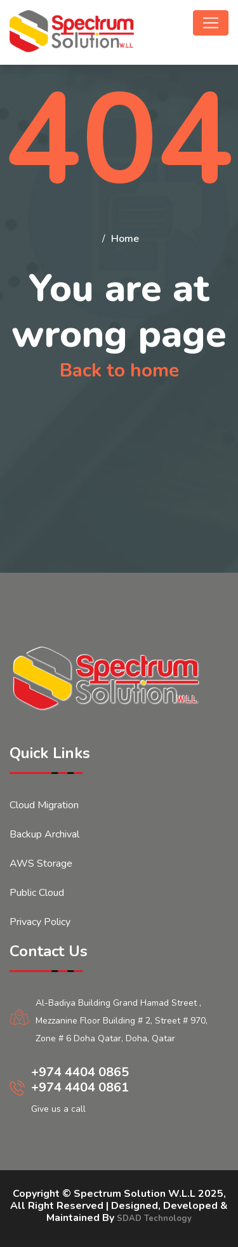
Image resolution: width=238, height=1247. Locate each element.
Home (125, 239)
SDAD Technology (154, 1218)
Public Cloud (37, 893)
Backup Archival (44, 834)
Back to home (119, 370)
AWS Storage (41, 863)
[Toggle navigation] (210, 23)
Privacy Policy (40, 922)
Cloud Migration (44, 805)
